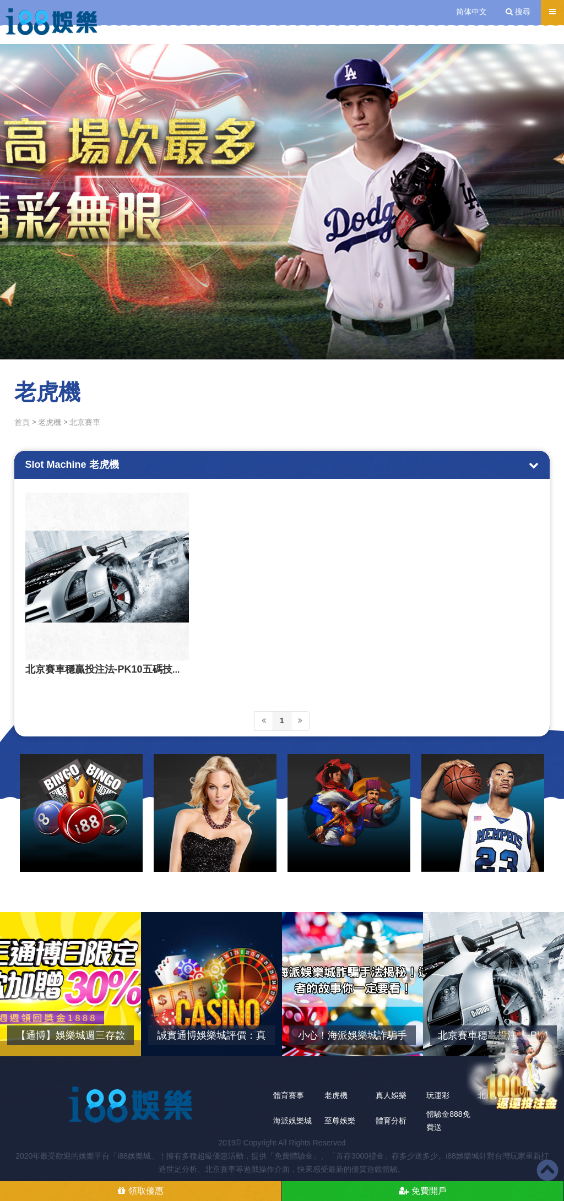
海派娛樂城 (292, 1120)
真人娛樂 (391, 1095)
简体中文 (471, 11)
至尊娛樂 (339, 1120)
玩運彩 (437, 1095)
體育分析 (391, 1120)
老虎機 (49, 422)
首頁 (22, 422)
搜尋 (518, 11)
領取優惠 (140, 1190)
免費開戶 (422, 1190)
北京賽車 (84, 422)
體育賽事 (288, 1095)
